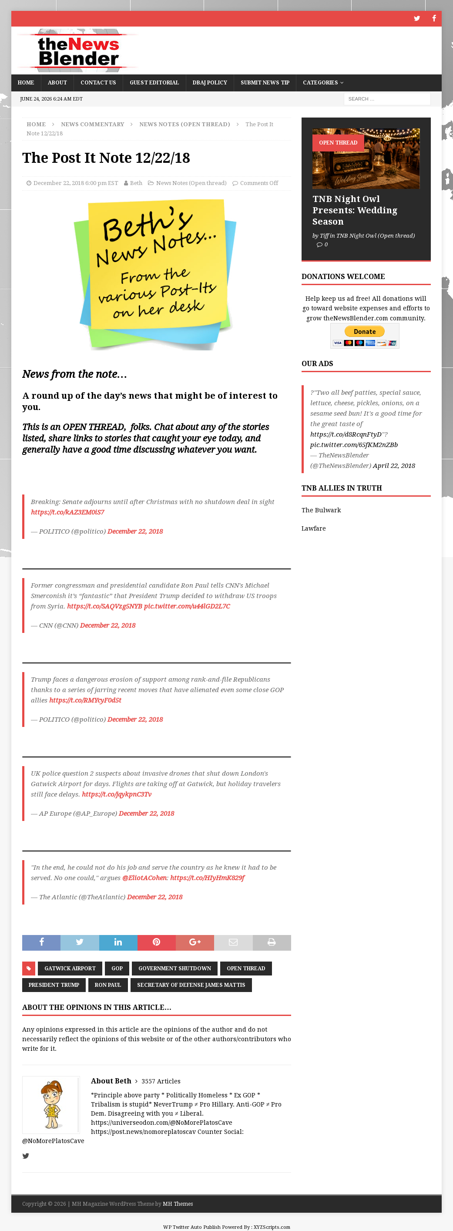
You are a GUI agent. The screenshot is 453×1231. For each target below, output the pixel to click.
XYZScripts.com (272, 1227)
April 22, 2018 (394, 465)
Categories (320, 82)
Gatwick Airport (70, 968)
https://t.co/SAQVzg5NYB (104, 606)
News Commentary (92, 124)
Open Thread (246, 968)
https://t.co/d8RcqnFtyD (346, 434)
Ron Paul (108, 985)
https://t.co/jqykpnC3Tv (116, 794)
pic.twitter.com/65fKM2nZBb (354, 444)
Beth (136, 182)
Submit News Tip (265, 82)
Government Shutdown (174, 968)
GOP (117, 968)
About (57, 82)
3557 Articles (161, 1080)
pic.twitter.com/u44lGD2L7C (187, 606)
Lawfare (314, 528)
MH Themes (178, 1204)
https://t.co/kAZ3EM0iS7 (67, 512)
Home (26, 82)
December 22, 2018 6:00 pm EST (76, 182)
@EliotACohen (144, 878)
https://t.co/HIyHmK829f (207, 878)
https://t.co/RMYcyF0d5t (85, 700)
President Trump (54, 985)
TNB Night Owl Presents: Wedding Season (354, 209)
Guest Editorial (154, 82)
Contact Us (98, 82)
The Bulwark (321, 509)
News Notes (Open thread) (191, 182)
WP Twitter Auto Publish (192, 1227)
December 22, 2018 (135, 531)
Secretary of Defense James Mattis (191, 985)
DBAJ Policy (210, 82)
